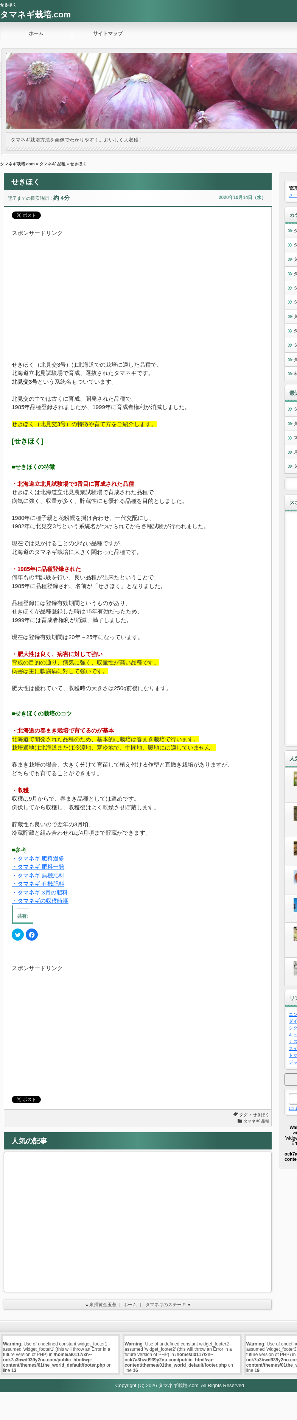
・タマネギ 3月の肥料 (40, 892)
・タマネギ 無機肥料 (38, 875)
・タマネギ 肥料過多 (38, 858)
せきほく (261, 1114)
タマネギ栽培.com (35, 14)
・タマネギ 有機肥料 (38, 883)
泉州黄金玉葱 (103, 1304)
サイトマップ (108, 33)
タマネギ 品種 (52, 164)
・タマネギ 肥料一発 (38, 866)
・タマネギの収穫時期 (40, 900)
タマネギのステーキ (165, 1304)
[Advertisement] (101, 291)
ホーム (36, 33)
